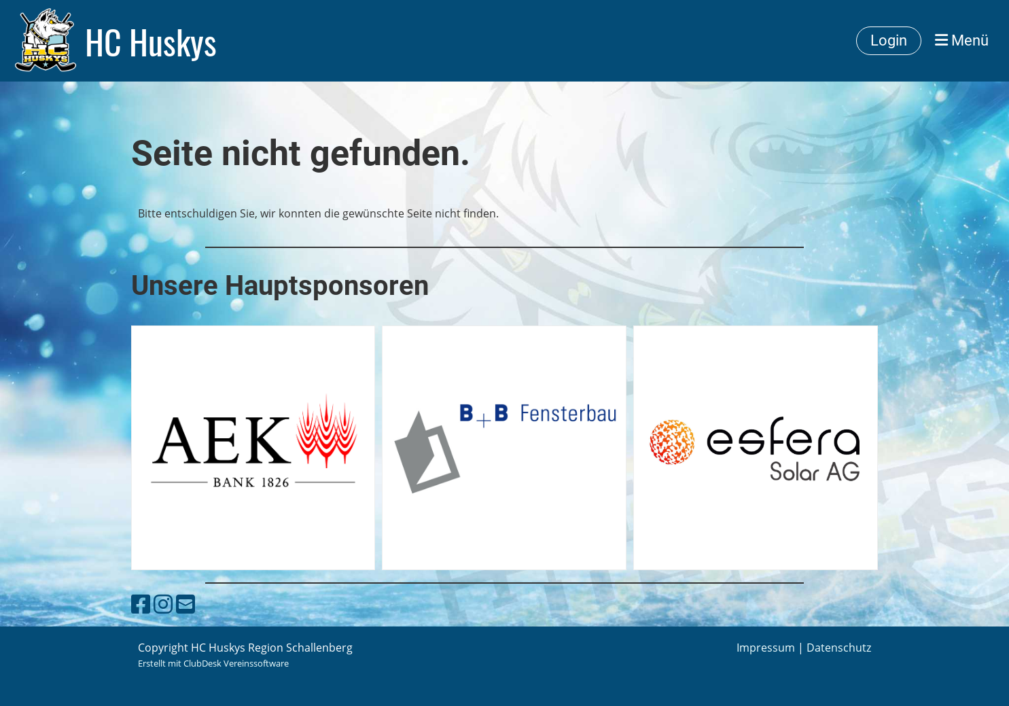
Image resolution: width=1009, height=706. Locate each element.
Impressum (766, 647)
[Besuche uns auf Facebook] (140, 603)
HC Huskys (151, 41)
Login (888, 40)
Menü (962, 40)
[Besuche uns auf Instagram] (163, 603)
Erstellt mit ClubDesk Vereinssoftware (213, 663)
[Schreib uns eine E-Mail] (185, 603)
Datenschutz (839, 647)
